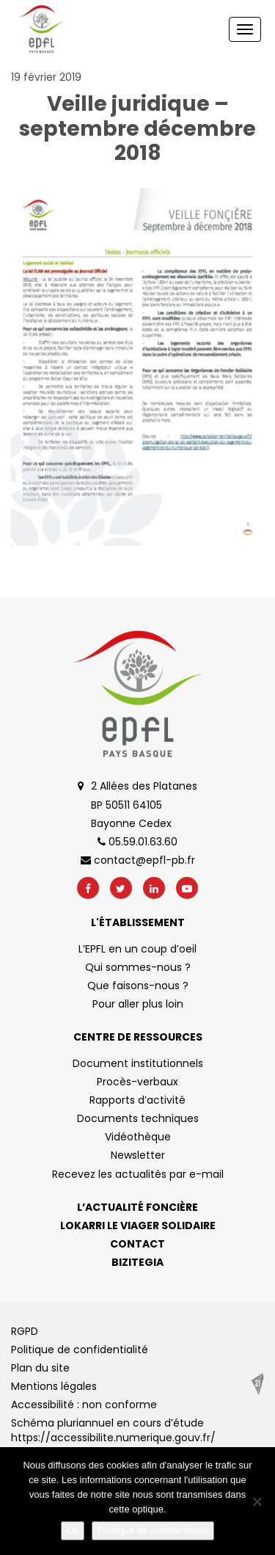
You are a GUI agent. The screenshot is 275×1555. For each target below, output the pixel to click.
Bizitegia (137, 1262)
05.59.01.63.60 (137, 841)
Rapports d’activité (137, 1100)
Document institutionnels (138, 1063)
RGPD (24, 1331)
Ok (73, 1530)
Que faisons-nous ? (137, 985)
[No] (256, 1501)
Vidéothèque (138, 1136)
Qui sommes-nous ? (138, 967)
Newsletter (138, 1155)
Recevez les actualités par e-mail (138, 1174)
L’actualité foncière (137, 1207)
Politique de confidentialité (79, 1349)
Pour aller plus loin (137, 1004)
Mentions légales (54, 1386)
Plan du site (40, 1368)
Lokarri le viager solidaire (138, 1225)
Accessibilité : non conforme (84, 1404)
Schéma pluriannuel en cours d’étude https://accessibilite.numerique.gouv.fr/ (113, 1430)
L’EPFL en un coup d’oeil (137, 949)
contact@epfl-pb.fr (138, 860)
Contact (137, 1244)
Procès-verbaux (137, 1081)
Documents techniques (138, 1118)
